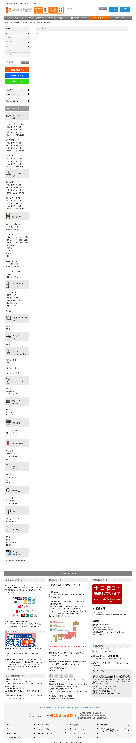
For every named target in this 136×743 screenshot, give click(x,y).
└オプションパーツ (12, 245)
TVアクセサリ (17, 491)
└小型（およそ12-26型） (14, 127)
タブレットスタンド (12, 436)
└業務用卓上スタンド (13, 303)
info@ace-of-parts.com (117, 658)
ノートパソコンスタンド (14, 430)
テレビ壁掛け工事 (16, 553)
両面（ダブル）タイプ (13, 198)
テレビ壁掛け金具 (16, 117)
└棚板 (8, 256)
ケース (8, 483)
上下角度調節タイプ (12, 140)
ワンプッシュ (10, 459)
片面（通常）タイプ (12, 182)
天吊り (8, 329)
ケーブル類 (9, 498)
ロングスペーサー (11, 456)
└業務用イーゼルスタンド (14, 300)
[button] (15, 18)
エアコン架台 (16, 530)
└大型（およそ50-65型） (14, 132)
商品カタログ (17, 81)
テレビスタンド (11, 292)
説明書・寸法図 (17, 75)
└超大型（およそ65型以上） (15, 135)
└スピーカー (10, 248)
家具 (13, 511)
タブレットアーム (11, 433)
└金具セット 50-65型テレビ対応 (17, 243)
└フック (8, 253)
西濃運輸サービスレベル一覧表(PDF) (61, 698)
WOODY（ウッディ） (13, 261)
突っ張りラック (11, 522)
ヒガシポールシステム (13, 272)
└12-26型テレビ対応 (12, 227)
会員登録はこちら (17, 70)
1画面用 (8, 389)
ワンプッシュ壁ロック (13, 224)
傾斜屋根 (8, 545)
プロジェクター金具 (12, 373)
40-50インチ (10, 412)
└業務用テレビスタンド (13, 298)
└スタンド (9, 363)
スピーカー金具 (11, 360)
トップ (40, 708)
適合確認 (97, 708)
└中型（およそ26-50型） (14, 130)
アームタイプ (10, 475)
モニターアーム (17, 381)
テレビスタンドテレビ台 (17, 285)
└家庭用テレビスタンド (13, 295)
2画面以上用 (10, 391)
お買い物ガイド (86, 708)
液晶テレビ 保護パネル (16, 402)
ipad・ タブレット (16, 467)
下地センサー (10, 451)
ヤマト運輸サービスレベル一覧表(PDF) (62, 696)
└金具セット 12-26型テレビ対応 (17, 237)
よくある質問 (59, 708)
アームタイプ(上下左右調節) (15, 124)
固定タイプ (9, 156)
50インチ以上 (10, 415)
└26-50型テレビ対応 (12, 229)
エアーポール (10, 235)
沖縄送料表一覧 (13, 664)
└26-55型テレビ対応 (12, 264)
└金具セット (10, 274)
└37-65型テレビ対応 (12, 266)
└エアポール (10, 365)
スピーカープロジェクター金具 (19, 353)
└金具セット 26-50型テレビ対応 (17, 240)
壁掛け (8, 326)
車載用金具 (16, 423)
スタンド (8, 480)
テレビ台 (8, 311)
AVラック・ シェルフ (16, 337)
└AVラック (9, 251)
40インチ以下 (10, 409)
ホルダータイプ (11, 477)
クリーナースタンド (12, 519)
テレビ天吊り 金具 (16, 175)
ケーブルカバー (11, 501)
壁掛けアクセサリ (18, 444)
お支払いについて (72, 708)
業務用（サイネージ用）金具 (20, 319)
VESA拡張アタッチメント (14, 454)
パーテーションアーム (13, 394)
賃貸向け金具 (16, 217)
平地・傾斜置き (11, 542)
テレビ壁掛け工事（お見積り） (16, 561)
